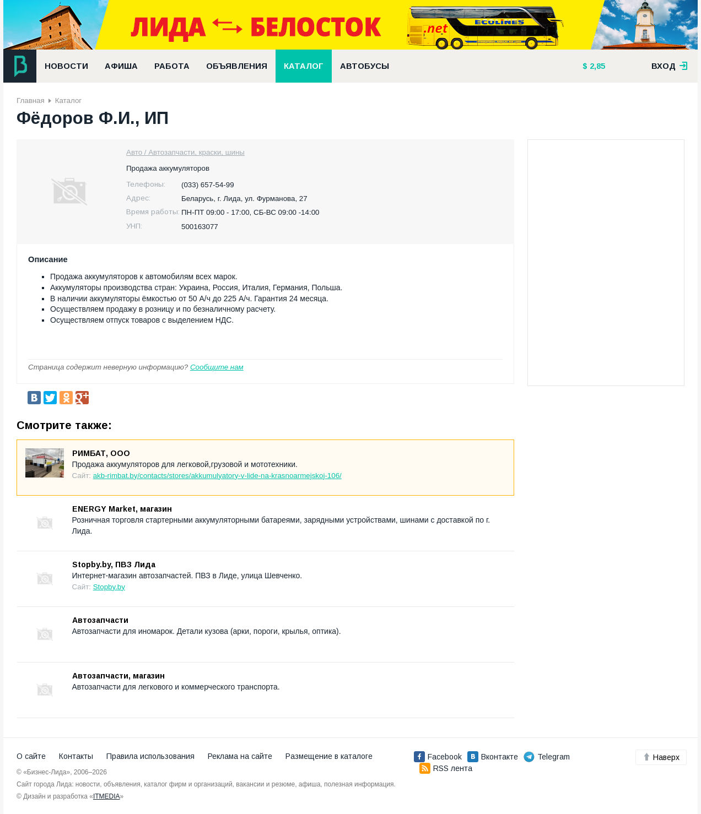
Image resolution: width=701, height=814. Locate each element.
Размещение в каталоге (329, 756)
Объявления (236, 66)
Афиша (121, 66)
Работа (172, 66)
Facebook (438, 756)
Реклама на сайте (240, 756)
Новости (66, 66)
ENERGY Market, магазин (122, 508)
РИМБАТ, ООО (101, 453)
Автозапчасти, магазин (118, 675)
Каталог (303, 66)
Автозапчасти (100, 620)
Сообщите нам (217, 367)
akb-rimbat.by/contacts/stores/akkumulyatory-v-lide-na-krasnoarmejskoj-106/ (217, 475)
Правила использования (150, 756)
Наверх (661, 757)
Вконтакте (492, 756)
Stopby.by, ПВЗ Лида (113, 564)
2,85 (596, 66)
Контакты (76, 756)
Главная (31, 100)
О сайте (31, 756)
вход (669, 66)
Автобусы (364, 66)
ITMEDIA (106, 796)
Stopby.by (109, 587)
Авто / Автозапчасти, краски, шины (185, 152)
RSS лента (445, 768)
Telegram (547, 756)
